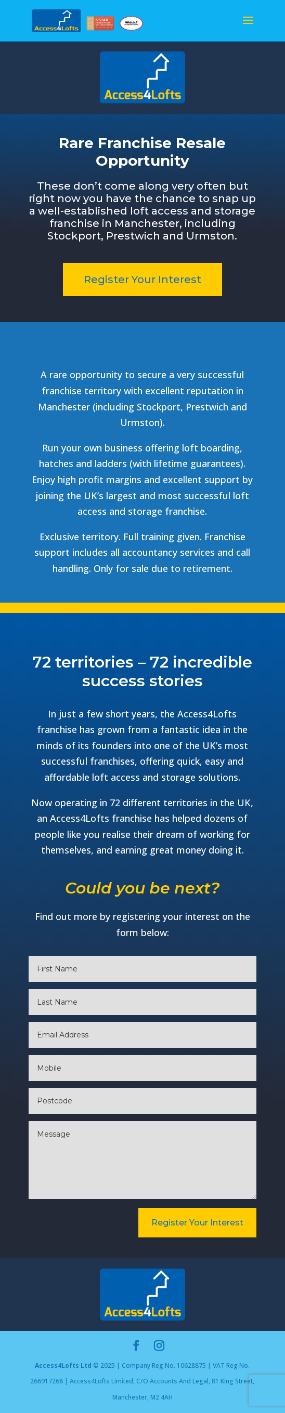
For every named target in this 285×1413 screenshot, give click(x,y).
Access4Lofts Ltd (63, 1365)
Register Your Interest (142, 279)
